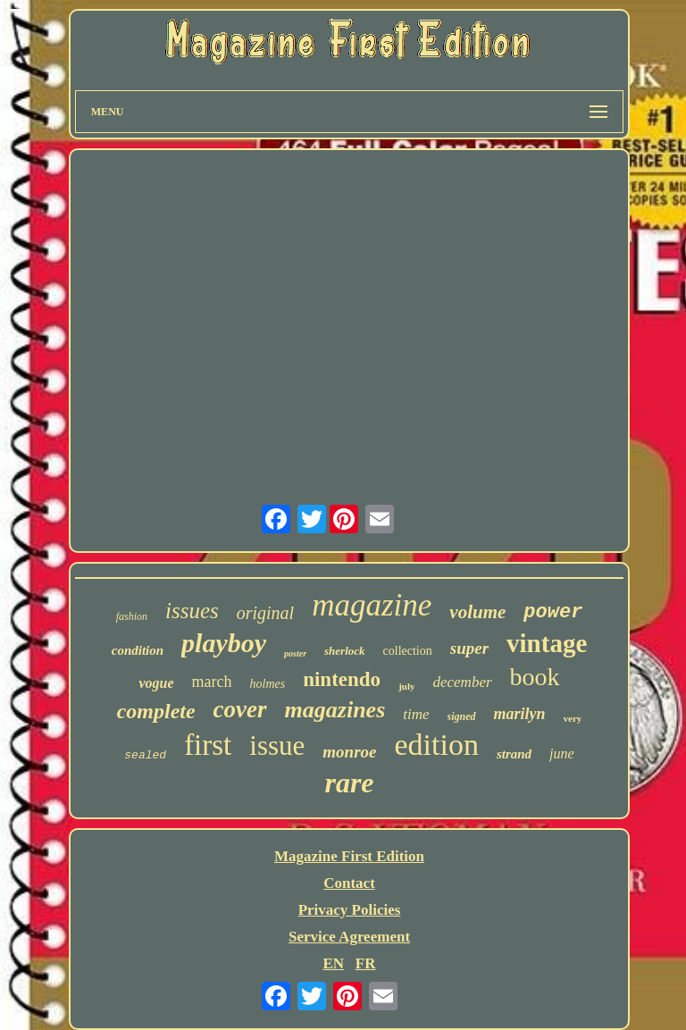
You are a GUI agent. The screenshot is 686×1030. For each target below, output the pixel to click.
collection (407, 650)
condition (137, 650)
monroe (349, 751)
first (207, 745)
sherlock (344, 650)
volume (477, 612)
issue (277, 745)
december (461, 682)
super (469, 648)
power (552, 612)
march (212, 682)
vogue (155, 683)
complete (156, 711)
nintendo (342, 679)
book (535, 677)
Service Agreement (349, 936)
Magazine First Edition (349, 856)
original (265, 613)
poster (295, 653)
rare (348, 782)
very (573, 718)
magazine (371, 605)
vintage (546, 643)
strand (514, 754)
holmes (268, 684)
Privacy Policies (349, 909)
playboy (223, 642)
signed (462, 716)
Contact (349, 883)
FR (366, 963)
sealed (145, 755)
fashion (131, 616)
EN (333, 963)
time (416, 714)
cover (240, 709)
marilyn (520, 714)
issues (192, 611)
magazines (335, 710)
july (406, 686)
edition (436, 744)
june (561, 753)
